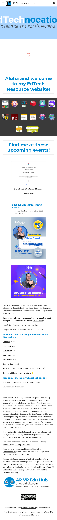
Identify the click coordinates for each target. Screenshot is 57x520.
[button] (3, 3)
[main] (28, 84)
